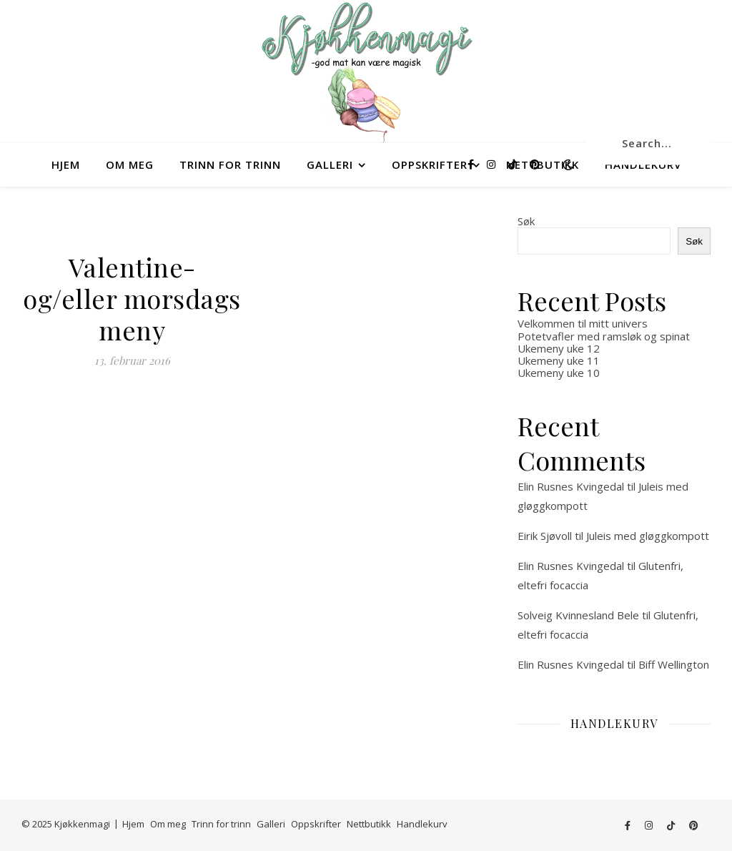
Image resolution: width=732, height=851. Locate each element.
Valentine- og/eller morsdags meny (132, 298)
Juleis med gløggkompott (647, 535)
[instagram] (492, 164)
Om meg (130, 164)
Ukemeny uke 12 (559, 348)
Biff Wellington (673, 664)
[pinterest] (535, 164)
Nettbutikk (369, 823)
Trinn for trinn (230, 164)
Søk (526, 221)
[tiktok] (514, 164)
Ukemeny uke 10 (559, 372)
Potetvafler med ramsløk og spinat (604, 336)
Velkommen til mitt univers (583, 323)
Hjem (65, 164)
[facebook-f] (472, 164)
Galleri (330, 164)
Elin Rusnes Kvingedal (571, 486)
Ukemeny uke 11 (559, 360)
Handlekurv (422, 823)
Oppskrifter (430, 164)
